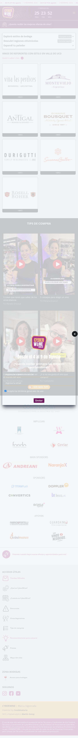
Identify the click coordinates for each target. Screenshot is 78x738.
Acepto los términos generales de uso (25, 391)
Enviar (39, 400)
